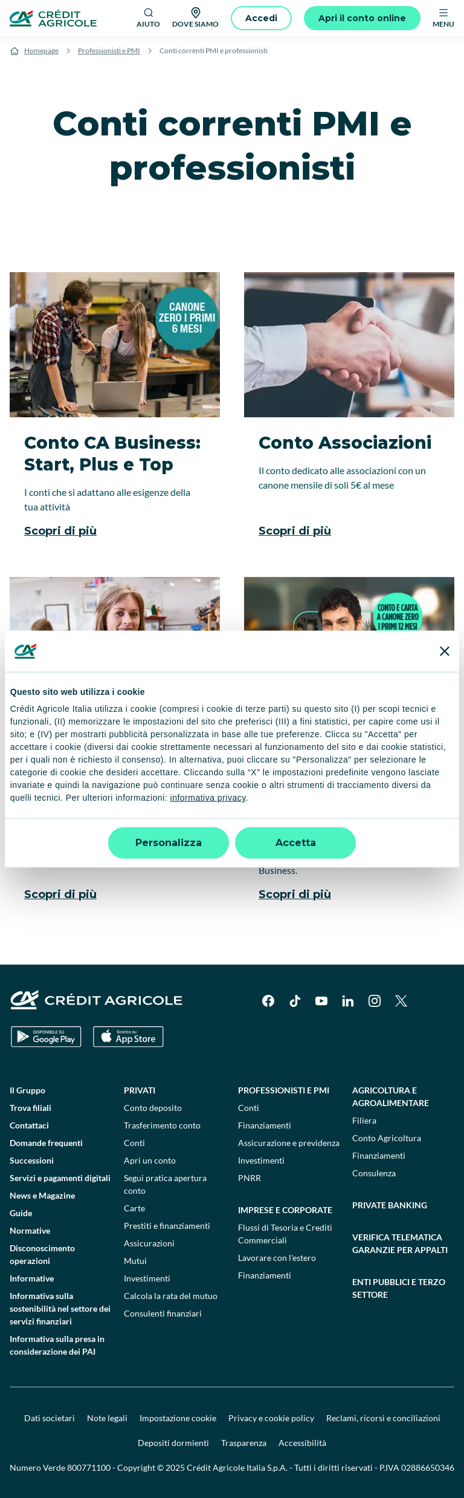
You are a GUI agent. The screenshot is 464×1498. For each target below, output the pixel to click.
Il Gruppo (27, 1090)
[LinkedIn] (348, 1001)
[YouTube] (321, 1001)
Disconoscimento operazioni (42, 1254)
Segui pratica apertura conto (165, 1184)
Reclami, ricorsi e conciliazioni (383, 1418)
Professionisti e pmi (283, 1090)
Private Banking (389, 1205)
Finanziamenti (264, 1125)
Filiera (364, 1120)
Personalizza (168, 842)
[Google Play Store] (46, 1036)
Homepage (41, 50)
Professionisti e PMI (109, 50)
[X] (401, 1001)
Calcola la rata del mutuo (171, 1296)
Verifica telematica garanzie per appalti (400, 1243)
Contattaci (29, 1125)
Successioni (32, 1160)
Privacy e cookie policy (271, 1418)
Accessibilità (302, 1443)
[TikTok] (295, 1001)
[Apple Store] (128, 1036)
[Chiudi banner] (445, 651)
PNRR (249, 1178)
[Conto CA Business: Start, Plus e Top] (115, 412)
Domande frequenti (46, 1143)
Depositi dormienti (173, 1443)
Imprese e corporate (285, 1210)
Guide (21, 1213)
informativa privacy (208, 798)
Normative (30, 1230)
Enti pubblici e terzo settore (398, 1288)
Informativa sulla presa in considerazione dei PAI (57, 1345)
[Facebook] (268, 1001)
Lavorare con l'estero (277, 1257)
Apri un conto (150, 1160)
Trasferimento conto (162, 1125)
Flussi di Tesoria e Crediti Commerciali (285, 1233)
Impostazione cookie (178, 1418)
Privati (139, 1090)
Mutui (135, 1260)
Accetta (296, 842)
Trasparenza (243, 1443)
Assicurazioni (149, 1243)
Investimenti (147, 1278)
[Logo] (53, 18)
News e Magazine (42, 1195)
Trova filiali (30, 1107)
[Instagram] (374, 1001)
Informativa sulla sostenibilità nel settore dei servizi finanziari (60, 1308)
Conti (134, 1143)
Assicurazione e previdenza (289, 1143)
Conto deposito (153, 1107)
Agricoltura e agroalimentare (390, 1096)
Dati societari (49, 1418)
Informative (32, 1278)
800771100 (89, 1467)
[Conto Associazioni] (349, 412)
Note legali (107, 1418)
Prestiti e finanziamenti (167, 1225)
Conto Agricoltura (386, 1138)
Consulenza (374, 1173)
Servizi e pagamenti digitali (60, 1178)
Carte (134, 1208)
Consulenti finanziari (163, 1313)
